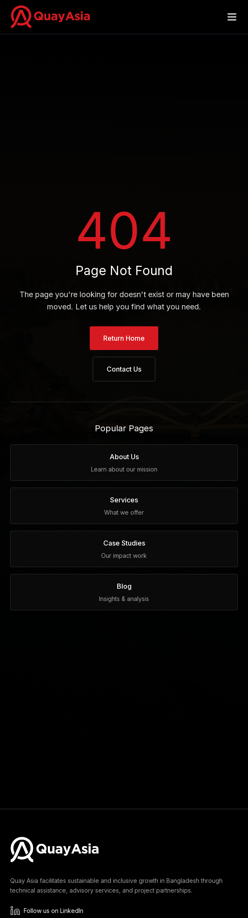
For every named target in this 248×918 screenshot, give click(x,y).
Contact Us (124, 369)
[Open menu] (232, 17)
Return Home (124, 338)
